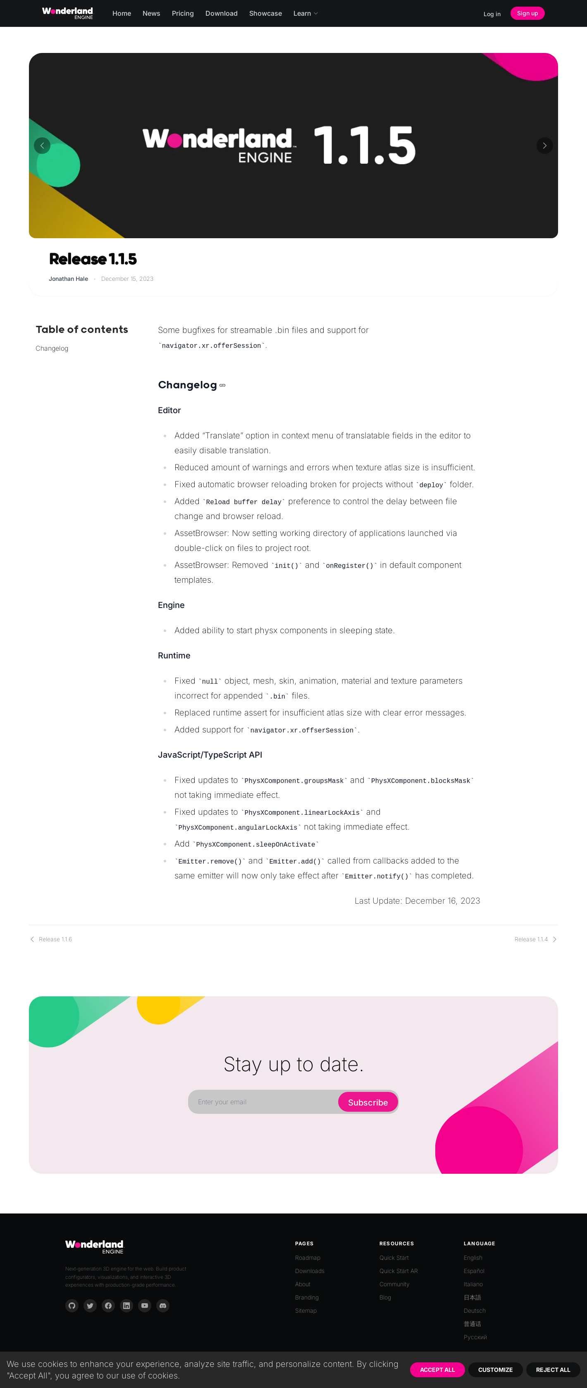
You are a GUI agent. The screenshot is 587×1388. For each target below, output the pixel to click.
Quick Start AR (398, 1270)
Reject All (553, 1369)
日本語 (472, 1297)
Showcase (265, 13)
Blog (385, 1297)
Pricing (183, 13)
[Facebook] (108, 1305)
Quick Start (394, 1257)
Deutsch (475, 1310)
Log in (492, 13)
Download (221, 13)
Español (474, 1270)
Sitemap (306, 1310)
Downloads (310, 1270)
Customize (495, 1369)
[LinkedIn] (126, 1305)
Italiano (473, 1283)
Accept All (437, 1369)
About (302, 1283)
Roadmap (307, 1257)
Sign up (527, 13)
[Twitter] (90, 1305)
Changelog (52, 348)
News (151, 13)
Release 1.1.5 (92, 260)
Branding (307, 1297)
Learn (306, 13)
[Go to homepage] (68, 13)
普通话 (472, 1323)
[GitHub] (72, 1305)
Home (121, 13)
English (473, 1257)
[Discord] (162, 1305)
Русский (475, 1336)
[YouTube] (144, 1305)
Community (394, 1283)
